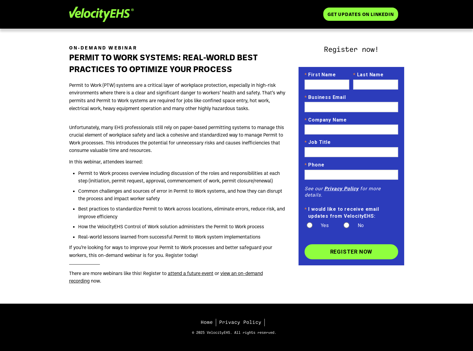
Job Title (318, 143)
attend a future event (190, 273)
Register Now (351, 251)
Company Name (326, 120)
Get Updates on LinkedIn (361, 14)
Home (207, 322)
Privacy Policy (341, 188)
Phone (314, 165)
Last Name (368, 75)
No (361, 225)
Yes (325, 225)
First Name (320, 75)
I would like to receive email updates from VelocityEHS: (342, 212)
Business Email (325, 98)
